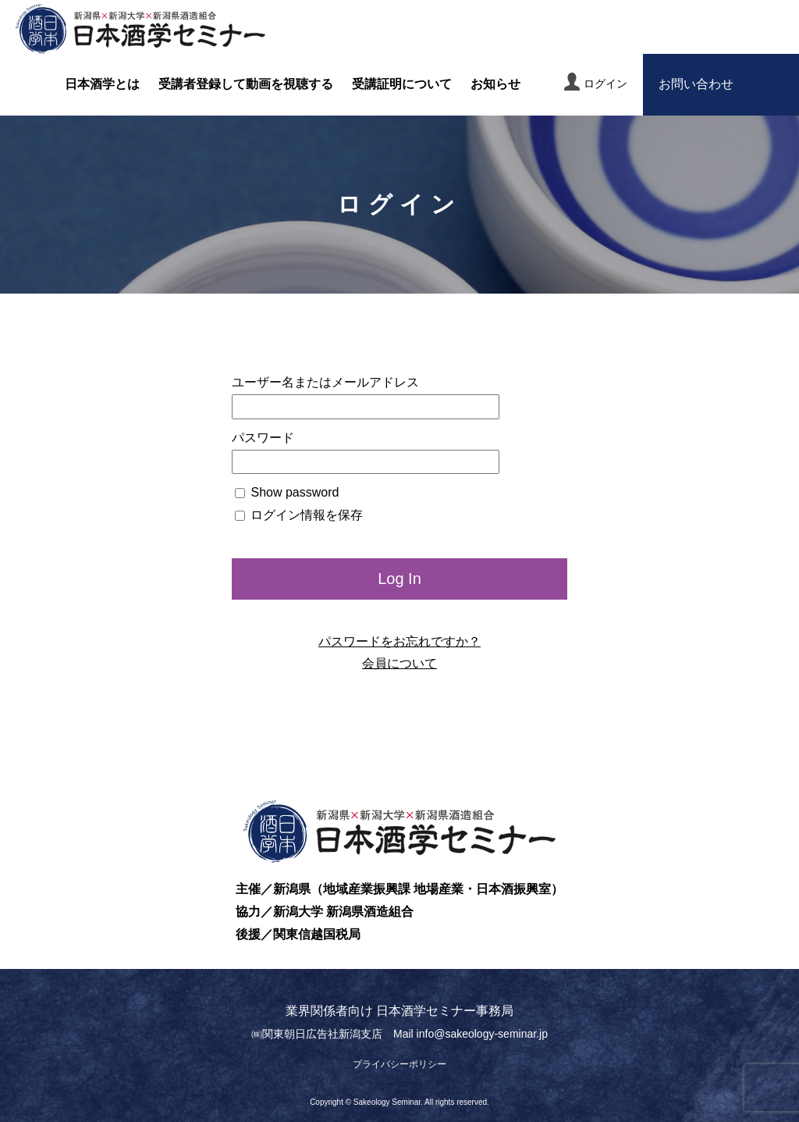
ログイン (595, 82)
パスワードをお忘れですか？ (399, 641)
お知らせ (495, 84)
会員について (399, 663)
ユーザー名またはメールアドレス (325, 382)
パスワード (263, 437)
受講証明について (402, 84)
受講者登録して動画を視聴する (245, 84)
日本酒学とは (102, 84)
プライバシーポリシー (399, 1064)
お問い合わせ (696, 84)
